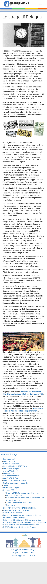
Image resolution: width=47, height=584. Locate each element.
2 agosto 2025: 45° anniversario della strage (23, 493)
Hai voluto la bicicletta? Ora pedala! (16, 510)
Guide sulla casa (9, 473)
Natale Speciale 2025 (11, 464)
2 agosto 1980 (8, 490)
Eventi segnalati (9, 459)
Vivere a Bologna (10, 454)
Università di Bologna (11, 469)
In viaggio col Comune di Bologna (23, 550)
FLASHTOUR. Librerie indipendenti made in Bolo (21, 525)
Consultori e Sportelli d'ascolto (14, 481)
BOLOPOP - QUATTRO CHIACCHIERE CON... (19, 508)
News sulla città (9, 461)
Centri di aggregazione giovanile (15, 483)
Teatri (5, 485)
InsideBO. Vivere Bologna (12, 513)
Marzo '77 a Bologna (11, 488)
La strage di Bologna (14, 495)
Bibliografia (10, 505)
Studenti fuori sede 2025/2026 (15, 466)
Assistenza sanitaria (11, 476)
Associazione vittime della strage (19, 502)
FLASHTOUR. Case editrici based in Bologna (19, 527)
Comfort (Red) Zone (11, 478)
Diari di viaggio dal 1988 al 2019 (23, 556)
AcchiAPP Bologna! (10, 471)
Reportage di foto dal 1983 (23, 553)
